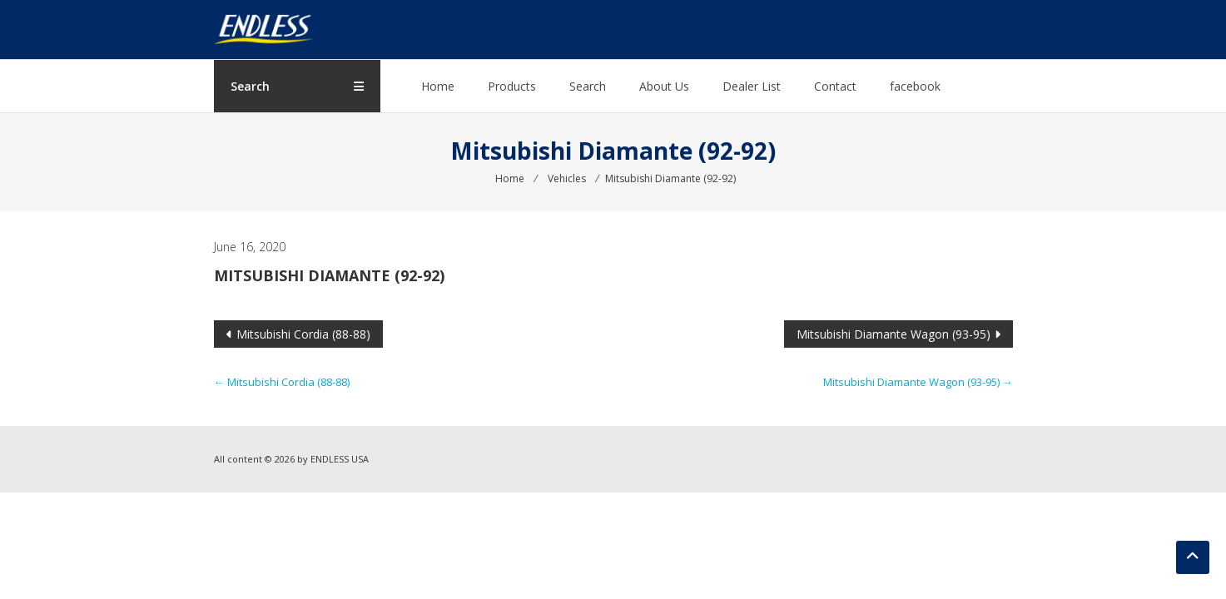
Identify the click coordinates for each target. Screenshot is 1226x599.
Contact (836, 86)
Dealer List (752, 86)
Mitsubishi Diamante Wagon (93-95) (893, 334)
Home (438, 86)
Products (513, 86)
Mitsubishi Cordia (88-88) (303, 334)
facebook (916, 86)
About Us (665, 86)
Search (588, 86)
